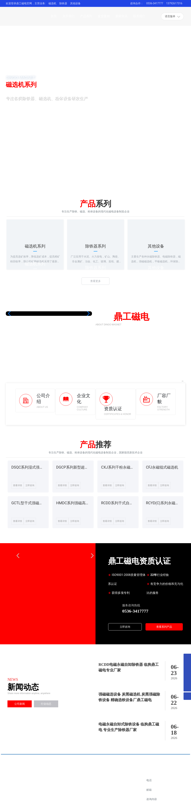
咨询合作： (136, 3)
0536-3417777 (154, 3)
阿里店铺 (120, 783)
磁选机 (52, 3)
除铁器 (63, 3)
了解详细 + (24, 120)
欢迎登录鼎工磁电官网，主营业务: (26, 3)
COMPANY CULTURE (82, 408)
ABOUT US (42, 407)
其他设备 (75, 3)
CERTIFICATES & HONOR (117, 414)
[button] (24, 172)
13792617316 (174, 3)
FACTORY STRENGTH (163, 408)
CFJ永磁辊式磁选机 (162, 467)
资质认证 (113, 408)
